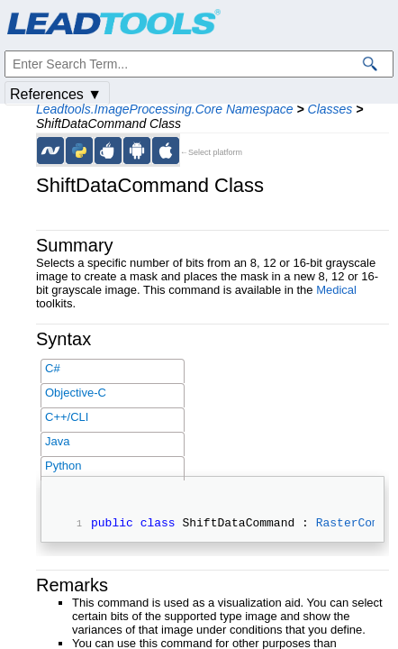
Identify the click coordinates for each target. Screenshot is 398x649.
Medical (336, 290)
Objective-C (75, 392)
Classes (330, 109)
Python (63, 465)
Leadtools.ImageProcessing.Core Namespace (165, 109)
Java (57, 441)
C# (52, 368)
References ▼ (56, 94)
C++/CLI (66, 417)
